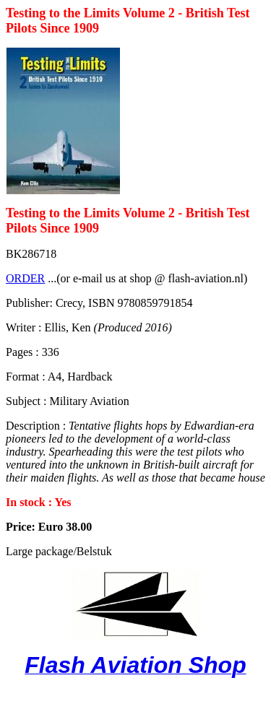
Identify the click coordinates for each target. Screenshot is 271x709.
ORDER (25, 278)
